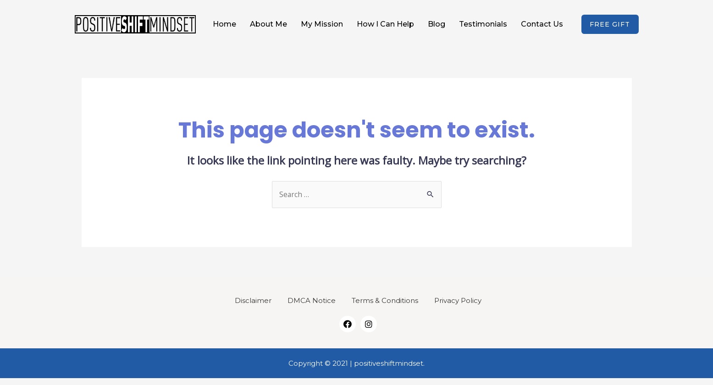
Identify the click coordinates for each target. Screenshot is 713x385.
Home (224, 27)
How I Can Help (385, 27)
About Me (268, 27)
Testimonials (483, 27)
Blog (436, 27)
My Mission (322, 27)
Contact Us (542, 27)
